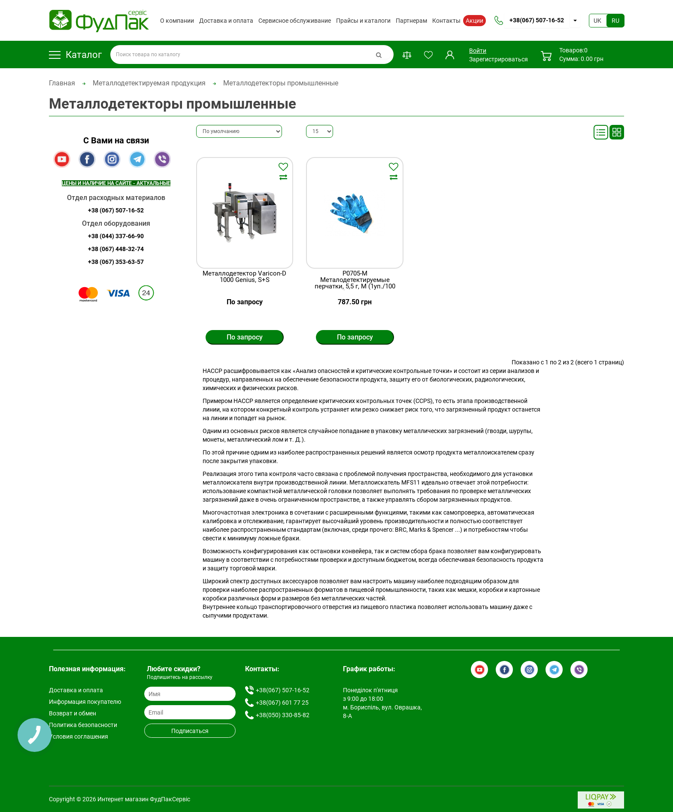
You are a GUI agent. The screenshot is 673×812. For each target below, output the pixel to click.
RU (615, 20)
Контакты (446, 20)
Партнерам (411, 20)
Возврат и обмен (72, 713)
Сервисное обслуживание (294, 20)
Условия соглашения (78, 736)
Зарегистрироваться (498, 59)
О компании (177, 20)
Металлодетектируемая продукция (149, 83)
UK (597, 20)
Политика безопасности (83, 724)
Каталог (75, 54)
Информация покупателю (85, 701)
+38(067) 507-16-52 (536, 20)
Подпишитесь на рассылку (179, 677)
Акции (474, 20)
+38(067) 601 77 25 (282, 702)
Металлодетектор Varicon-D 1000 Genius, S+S (244, 277)
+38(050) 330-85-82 (282, 715)
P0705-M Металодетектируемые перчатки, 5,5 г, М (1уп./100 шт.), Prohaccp (355, 283)
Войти (477, 50)
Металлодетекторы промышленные (280, 83)
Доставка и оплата (226, 20)
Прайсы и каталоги (363, 20)
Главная (62, 83)
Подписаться (190, 730)
